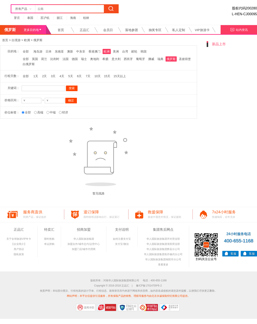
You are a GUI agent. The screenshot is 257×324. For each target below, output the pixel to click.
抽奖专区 (155, 30)
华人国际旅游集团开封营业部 (163, 238)
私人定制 (178, 30)
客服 (230, 253)
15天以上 (120, 76)
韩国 (143, 51)
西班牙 (128, 59)
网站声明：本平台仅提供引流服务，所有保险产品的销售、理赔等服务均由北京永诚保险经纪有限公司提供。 (128, 295)
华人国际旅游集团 (83, 238)
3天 (53, 76)
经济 (65, 112)
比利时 (54, 59)
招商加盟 (84, 229)
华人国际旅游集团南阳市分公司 (163, 259)
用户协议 (19, 249)
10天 (97, 76)
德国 (75, 59)
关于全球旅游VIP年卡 (18, 238)
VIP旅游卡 (202, 30)
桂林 (86, 18)
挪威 (151, 59)
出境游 (16, 40)
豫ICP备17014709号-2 (149, 285)
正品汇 (84, 30)
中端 (53, 112)
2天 (44, 76)
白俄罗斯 (29, 64)
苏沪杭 (44, 18)
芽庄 (17, 18)
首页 (61, 30)
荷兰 (44, 59)
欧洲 (27, 40)
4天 (62, 76)
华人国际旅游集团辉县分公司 (163, 249)
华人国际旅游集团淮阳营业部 (163, 244)
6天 (79, 76)
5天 (70, 76)
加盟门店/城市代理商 (84, 249)
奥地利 (94, 59)
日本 (49, 51)
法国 (66, 59)
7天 (88, 76)
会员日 (108, 30)
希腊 (105, 59)
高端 (40, 112)
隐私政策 (19, 254)
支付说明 (122, 229)
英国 (35, 59)
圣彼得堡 (185, 59)
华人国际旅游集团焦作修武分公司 (163, 254)
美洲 (116, 51)
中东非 (80, 51)
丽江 (60, 18)
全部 (26, 51)
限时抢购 (49, 238)
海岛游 (37, 51)
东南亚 (59, 51)
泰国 (30, 18)
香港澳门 (94, 51)
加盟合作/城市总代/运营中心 (83, 244)
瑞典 (160, 59)
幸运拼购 (49, 244)
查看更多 (163, 264)
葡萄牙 (140, 59)
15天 (107, 76)
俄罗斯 (37, 40)
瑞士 (84, 59)
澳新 (70, 51)
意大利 (116, 59)
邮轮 (134, 51)
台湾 (125, 51)
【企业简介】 (19, 244)
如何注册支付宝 (122, 238)
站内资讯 (239, 29)
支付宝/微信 (121, 244)
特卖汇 (49, 229)
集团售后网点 (163, 229)
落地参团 (131, 30)
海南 (73, 18)
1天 (35, 76)
